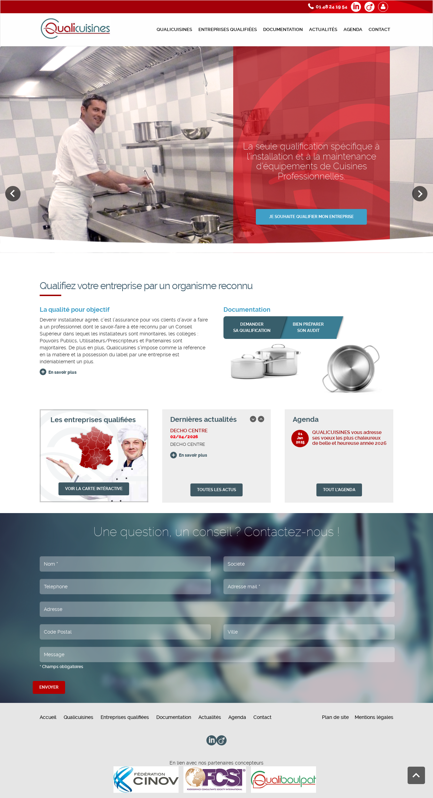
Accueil (48, 717)
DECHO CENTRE (188, 430)
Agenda (353, 29)
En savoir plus (62, 372)
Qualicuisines (174, 29)
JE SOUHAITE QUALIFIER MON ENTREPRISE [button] (311, 216)
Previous (13, 194)
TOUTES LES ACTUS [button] (216, 489)
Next (420, 194)
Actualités (323, 29)
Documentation (283, 29)
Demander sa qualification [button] (251, 327)
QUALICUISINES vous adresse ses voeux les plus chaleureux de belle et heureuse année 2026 (349, 437)
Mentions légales (374, 717)
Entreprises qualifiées (227, 29)
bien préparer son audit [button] (308, 327)
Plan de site (335, 717)
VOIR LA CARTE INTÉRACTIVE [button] (94, 488)
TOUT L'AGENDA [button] (339, 489)
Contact (379, 29)
